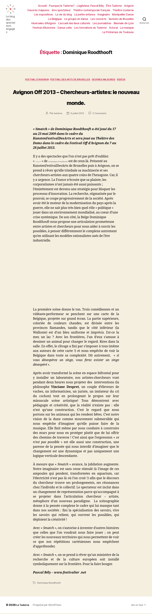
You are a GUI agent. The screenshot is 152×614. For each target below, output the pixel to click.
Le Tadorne (23, 605)
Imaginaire (104, 14)
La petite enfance (84, 14)
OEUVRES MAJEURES (106, 80)
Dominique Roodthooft (49, 583)
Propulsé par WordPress (48, 605)
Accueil (42, 5)
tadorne (57, 114)
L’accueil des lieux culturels (74, 23)
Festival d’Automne (44, 27)
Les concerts (98, 18)
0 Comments (100, 114)
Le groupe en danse (76, 18)
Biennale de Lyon (124, 23)
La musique (127, 27)
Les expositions (43, 14)
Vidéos (126, 80)
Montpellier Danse (123, 14)
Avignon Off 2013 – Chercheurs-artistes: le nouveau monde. (76, 97)
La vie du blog (63, 14)
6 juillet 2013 (77, 114)
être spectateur (61, 10)
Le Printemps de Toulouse (118, 32)
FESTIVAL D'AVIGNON (33, 80)
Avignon (129, 5)
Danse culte (65, 27)
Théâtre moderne (123, 10)
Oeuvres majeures (38, 10)
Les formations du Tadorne (90, 27)
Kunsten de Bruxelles (121, 18)
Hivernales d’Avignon (43, 23)
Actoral (113, 27)
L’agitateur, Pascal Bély (90, 5)
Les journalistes (102, 23)
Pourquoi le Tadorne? (61, 5)
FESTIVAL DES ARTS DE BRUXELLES (70, 80)
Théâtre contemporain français (91, 10)
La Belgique (55, 18)
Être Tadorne (114, 5)
